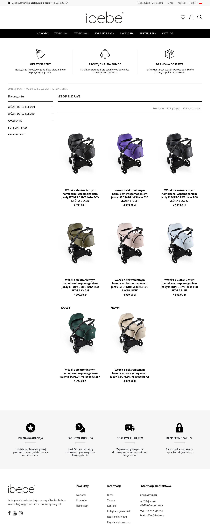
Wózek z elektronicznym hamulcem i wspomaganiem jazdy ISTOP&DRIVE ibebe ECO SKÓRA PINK (129, 285)
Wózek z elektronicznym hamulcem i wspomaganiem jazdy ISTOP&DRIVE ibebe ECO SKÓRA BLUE (179, 285)
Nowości (81, 495)
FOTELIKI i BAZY (17, 127)
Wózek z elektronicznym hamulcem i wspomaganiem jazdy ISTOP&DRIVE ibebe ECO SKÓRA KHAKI (80, 285)
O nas (170, 2)
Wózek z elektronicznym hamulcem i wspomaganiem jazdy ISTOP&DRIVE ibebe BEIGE (129, 373)
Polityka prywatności (118, 511)
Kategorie (16, 96)
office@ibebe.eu (155, 515)
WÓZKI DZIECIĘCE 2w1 (21, 107)
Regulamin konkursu (118, 522)
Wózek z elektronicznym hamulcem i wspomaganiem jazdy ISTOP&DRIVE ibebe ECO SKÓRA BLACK (80, 196)
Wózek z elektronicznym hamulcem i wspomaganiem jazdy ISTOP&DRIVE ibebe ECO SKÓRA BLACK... (179, 196)
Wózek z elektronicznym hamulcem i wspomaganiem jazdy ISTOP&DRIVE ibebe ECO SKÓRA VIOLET (129, 196)
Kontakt (182, 2)
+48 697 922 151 (60, 2)
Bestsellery (82, 505)
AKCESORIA (15, 120)
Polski (194, 2)
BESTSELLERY (16, 134)
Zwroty (111, 500)
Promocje (81, 500)
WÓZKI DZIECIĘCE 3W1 (21, 113)
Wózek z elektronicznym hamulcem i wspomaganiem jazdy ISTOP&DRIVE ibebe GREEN (80, 373)
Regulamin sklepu (117, 516)
